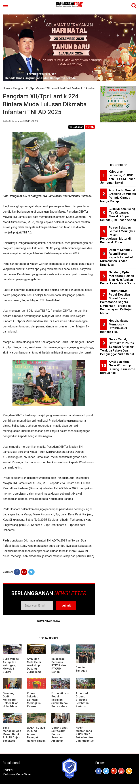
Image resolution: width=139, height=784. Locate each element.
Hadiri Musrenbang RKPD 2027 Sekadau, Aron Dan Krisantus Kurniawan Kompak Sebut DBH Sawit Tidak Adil (85, 740)
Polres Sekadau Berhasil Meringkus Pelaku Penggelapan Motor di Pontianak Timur (35, 706)
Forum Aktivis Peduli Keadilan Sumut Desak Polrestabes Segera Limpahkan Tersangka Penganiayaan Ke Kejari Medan (116, 302)
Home (6, 88)
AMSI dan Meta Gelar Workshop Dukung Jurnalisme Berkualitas (34, 667)
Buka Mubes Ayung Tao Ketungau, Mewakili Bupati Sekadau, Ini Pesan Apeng (11, 668)
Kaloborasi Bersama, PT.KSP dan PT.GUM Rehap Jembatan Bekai (58, 668)
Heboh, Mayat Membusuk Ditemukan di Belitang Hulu (114, 326)
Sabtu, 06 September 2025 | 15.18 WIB (20, 121)
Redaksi (8, 770)
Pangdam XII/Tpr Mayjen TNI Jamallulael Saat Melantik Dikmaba (53, 88)
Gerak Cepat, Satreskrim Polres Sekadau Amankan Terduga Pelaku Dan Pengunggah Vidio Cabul (59, 740)
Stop (90, 127)
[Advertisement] (118, 144)
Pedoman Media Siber (17, 774)
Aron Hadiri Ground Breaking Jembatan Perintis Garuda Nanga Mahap (85, 703)
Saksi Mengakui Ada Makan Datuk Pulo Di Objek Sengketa (12, 734)
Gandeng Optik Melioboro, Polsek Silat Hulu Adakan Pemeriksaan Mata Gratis (11, 703)
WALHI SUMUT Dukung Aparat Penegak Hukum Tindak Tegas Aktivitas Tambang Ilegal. (36, 740)
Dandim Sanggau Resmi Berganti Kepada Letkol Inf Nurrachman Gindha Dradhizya (116, 257)
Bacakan (76, 127)
